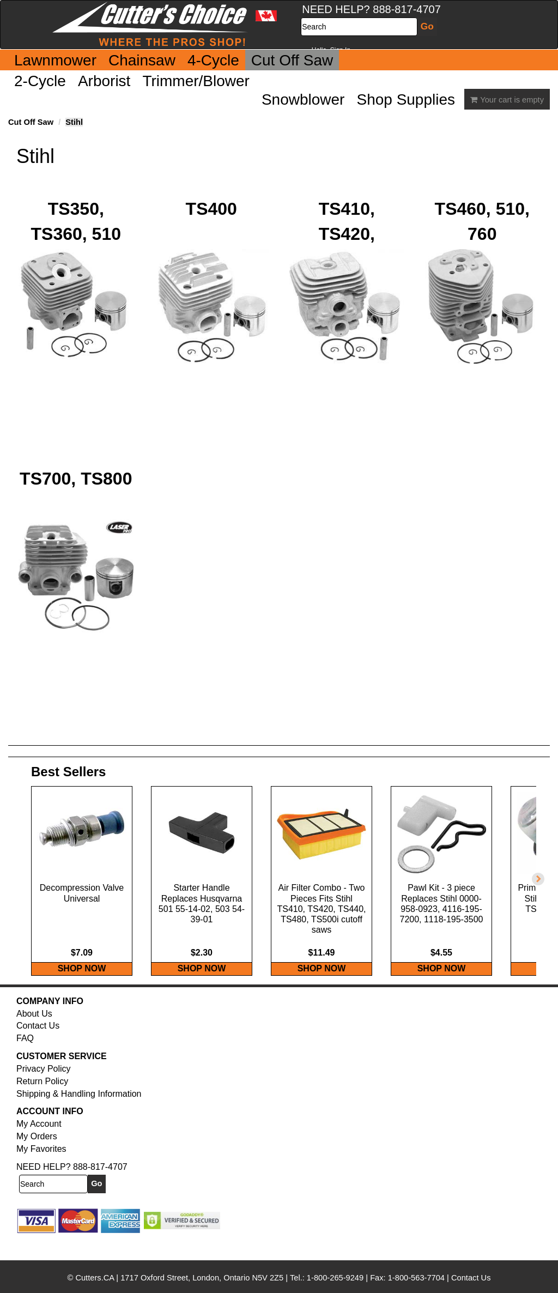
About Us (34, 1035)
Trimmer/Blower (196, 80)
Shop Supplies (405, 99)
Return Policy (42, 1102)
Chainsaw (141, 60)
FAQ (25, 1060)
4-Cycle (213, 60)
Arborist (104, 80)
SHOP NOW (82, 989)
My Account (39, 1145)
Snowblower (303, 99)
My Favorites (41, 1170)
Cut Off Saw (292, 60)
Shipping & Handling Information (78, 1115)
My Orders (36, 1158)
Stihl (74, 122)
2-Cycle (40, 80)
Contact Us (37, 1047)
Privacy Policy (43, 1090)
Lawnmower (55, 60)
